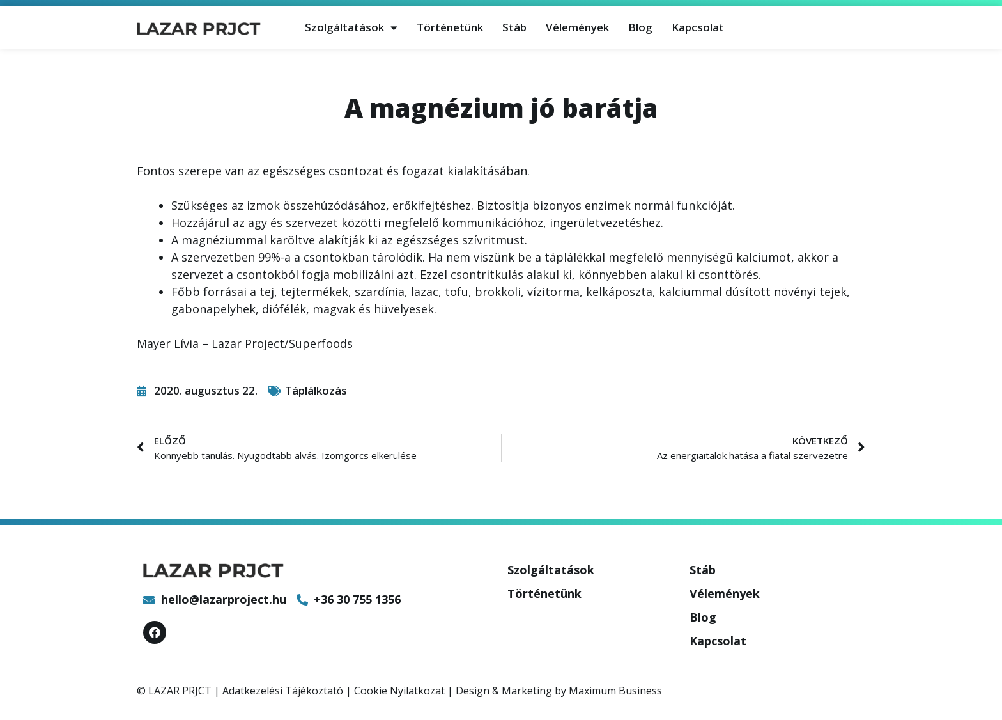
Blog (640, 27)
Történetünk (450, 27)
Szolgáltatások (351, 28)
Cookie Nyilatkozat (399, 691)
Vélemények (577, 27)
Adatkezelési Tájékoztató (282, 691)
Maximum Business (615, 691)
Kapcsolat (698, 27)
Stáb (514, 27)
